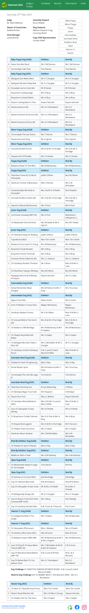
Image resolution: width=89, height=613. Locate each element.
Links (83, 3)
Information (71, 3)
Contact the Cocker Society (13, 606)
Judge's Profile (29, 5)
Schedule (45, 3)
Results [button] (57, 4)
